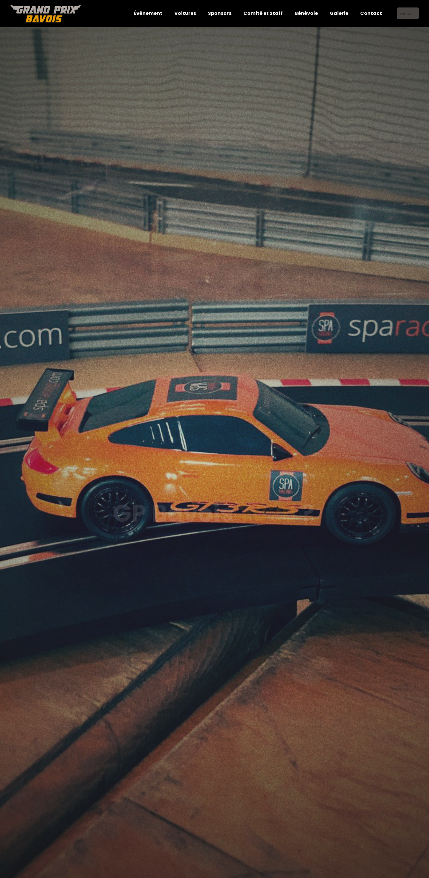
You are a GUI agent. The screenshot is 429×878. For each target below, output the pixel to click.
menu (408, 14)
